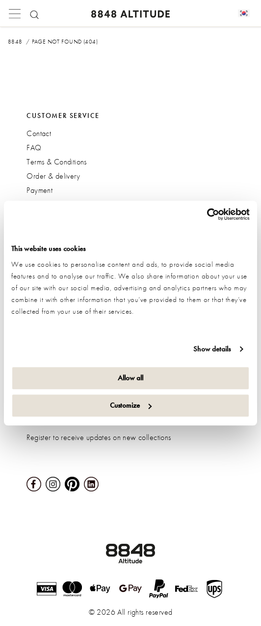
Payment (39, 190)
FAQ (33, 147)
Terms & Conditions (56, 162)
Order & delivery (53, 176)
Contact (38, 133)
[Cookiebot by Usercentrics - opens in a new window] (207, 214)
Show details (212, 349)
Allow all (130, 378)
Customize (131, 405)
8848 (15, 41)
